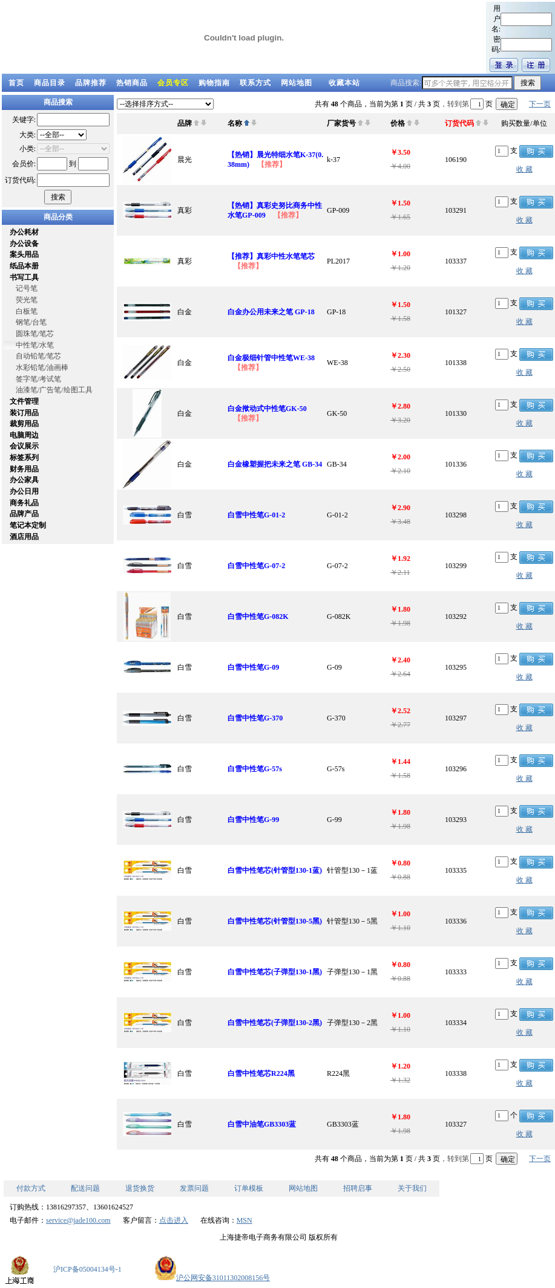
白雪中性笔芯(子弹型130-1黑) (275, 972)
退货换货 (139, 1188)
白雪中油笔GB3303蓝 (262, 1124)
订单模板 (248, 1188)
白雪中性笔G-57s (255, 769)
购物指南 (214, 83)
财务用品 (24, 469)
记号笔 (27, 288)
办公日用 (24, 491)
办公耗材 (24, 232)
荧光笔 (27, 300)
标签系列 (24, 457)
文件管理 (24, 401)
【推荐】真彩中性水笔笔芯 (271, 256)
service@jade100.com (78, 1220)
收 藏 (524, 169)
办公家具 (24, 480)
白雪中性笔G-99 (253, 819)
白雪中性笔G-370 (255, 718)
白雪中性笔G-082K (258, 616)
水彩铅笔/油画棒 (42, 367)
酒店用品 (24, 536)
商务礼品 (24, 503)
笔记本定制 (28, 525)
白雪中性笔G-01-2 (256, 515)
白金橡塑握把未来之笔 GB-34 (275, 464)
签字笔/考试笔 (38, 379)
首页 (16, 83)
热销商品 (132, 83)
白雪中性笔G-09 (253, 667)
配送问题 (85, 1188)
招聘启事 (357, 1188)
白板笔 (27, 311)
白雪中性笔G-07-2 (256, 565)
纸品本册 (24, 266)
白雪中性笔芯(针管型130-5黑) (275, 921)
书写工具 (24, 277)
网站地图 (296, 83)
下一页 (540, 104)
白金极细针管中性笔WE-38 (271, 358)
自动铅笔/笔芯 (38, 356)
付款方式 (30, 1188)
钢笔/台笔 (31, 322)
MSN (244, 1220)
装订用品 (24, 413)
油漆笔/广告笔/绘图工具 (54, 390)
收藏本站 (344, 83)
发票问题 (194, 1188)
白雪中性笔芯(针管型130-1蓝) (275, 870)
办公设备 (24, 243)
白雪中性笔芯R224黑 (261, 1073)
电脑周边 (24, 435)
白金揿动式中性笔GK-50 (267, 408)
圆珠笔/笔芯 (35, 333)
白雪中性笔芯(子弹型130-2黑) (275, 1022)
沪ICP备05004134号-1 (87, 1269)
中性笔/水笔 (35, 345)
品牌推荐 (91, 83)
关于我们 (412, 1188)
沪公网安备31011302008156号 (212, 1277)
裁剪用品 (24, 423)
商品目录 (49, 83)
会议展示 (24, 446)
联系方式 (255, 83)
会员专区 (173, 83)
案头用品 (24, 254)
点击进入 (173, 1220)
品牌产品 (24, 514)
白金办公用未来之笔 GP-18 (271, 312)
